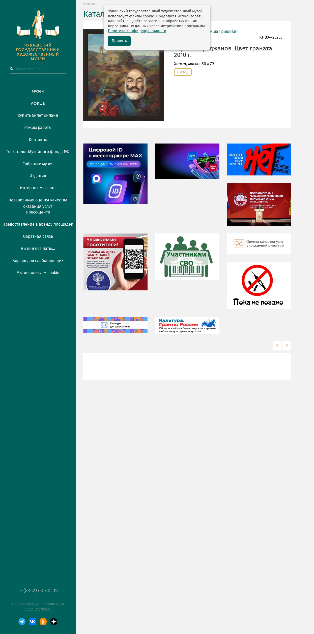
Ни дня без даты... (38, 249)
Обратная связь (38, 236)
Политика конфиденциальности (137, 31)
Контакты (38, 140)
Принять (119, 41)
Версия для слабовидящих (38, 261)
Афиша (38, 103)
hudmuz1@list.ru (37, 609)
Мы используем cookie (37, 273)
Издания (38, 176)
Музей (38, 91)
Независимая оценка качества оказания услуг (37, 202)
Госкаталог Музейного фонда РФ (37, 152)
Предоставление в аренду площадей (38, 224)
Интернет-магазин (38, 188)
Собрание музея (37, 164)
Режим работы (38, 128)
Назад (183, 72)
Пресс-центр (38, 212)
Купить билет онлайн (38, 115)
